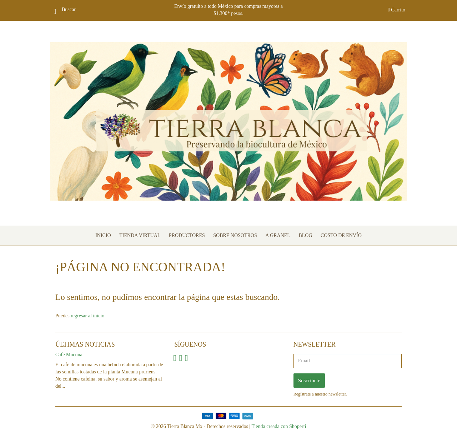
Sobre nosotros (235, 235)
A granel (277, 235)
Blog (305, 235)
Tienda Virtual (139, 235)
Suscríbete (309, 380)
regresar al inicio (87, 315)
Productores (187, 235)
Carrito (396, 9)
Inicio (103, 235)
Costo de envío (341, 235)
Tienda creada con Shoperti (278, 426)
